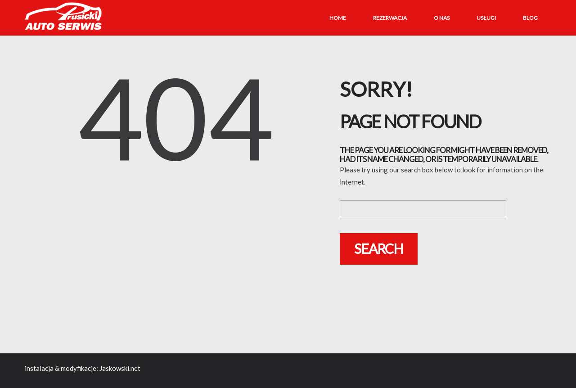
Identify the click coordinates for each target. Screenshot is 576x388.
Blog (530, 17)
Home (337, 17)
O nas (442, 17)
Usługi (486, 17)
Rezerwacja (390, 17)
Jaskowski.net (119, 368)
